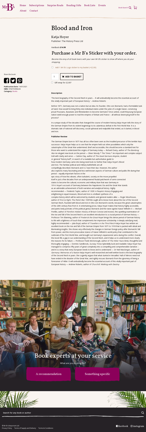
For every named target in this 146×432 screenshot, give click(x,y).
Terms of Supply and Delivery (25, 428)
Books (15, 91)
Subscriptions (36, 5)
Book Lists (89, 5)
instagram (138, 426)
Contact (34, 11)
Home (23, 5)
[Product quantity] (55, 76)
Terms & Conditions (45, 428)
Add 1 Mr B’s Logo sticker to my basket (75, 67)
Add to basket (73, 76)
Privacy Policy (7, 428)
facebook (123, 426)
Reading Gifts (73, 5)
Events (102, 5)
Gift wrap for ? (61, 82)
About (23, 11)
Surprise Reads (55, 5)
